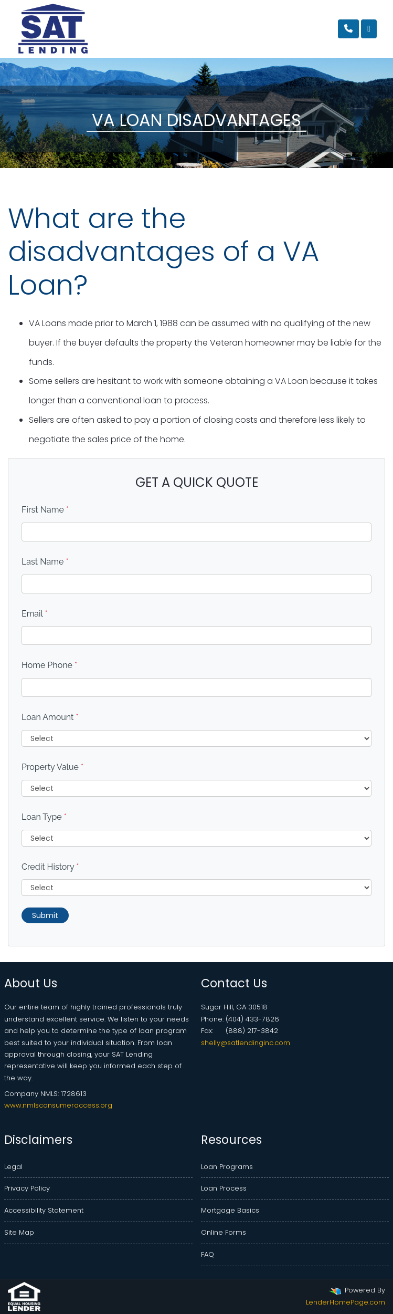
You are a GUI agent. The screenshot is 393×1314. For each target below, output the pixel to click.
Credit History (50, 867)
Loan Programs (227, 1167)
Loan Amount (50, 717)
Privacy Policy (27, 1188)
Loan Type (44, 817)
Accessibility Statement (43, 1210)
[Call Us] (348, 28)
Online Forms (223, 1232)
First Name (45, 510)
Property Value (52, 767)
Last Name (45, 562)
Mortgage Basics (230, 1210)
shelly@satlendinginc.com (245, 1043)
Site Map (19, 1232)
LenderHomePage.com (345, 1302)
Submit (45, 915)
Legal (13, 1167)
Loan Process (224, 1188)
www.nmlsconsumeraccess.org (58, 1105)
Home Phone (49, 665)
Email (35, 614)
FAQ (207, 1254)
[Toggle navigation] (369, 28)
